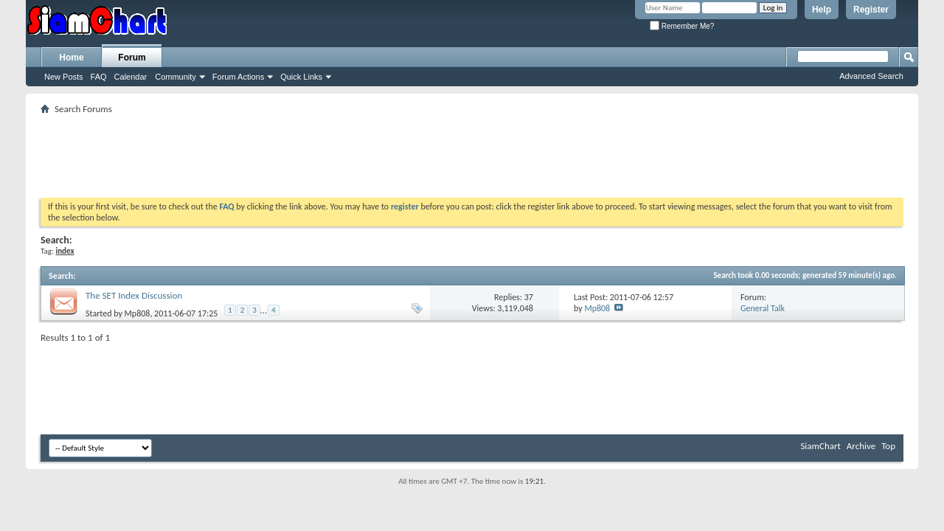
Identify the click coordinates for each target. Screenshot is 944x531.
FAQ (99, 76)
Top (888, 445)
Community (175, 76)
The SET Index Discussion (134, 295)
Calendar (131, 76)
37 (528, 297)
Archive (861, 445)
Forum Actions (238, 76)
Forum (131, 57)
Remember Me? (682, 26)
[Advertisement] (472, 151)
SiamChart (820, 445)
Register (871, 9)
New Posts (63, 76)
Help (821, 9)
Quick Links (301, 76)
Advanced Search (871, 76)
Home (71, 57)
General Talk (762, 308)
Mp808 (137, 313)
